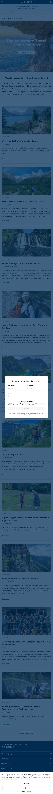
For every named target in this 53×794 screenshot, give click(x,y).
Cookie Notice (12, 777)
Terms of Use (14, 779)
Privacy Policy (5, 779)
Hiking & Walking (24, 404)
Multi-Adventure (40, 404)
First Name (11, 385)
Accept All (26, 783)
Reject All (26, 788)
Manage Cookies (26, 791)
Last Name (30, 385)
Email (9, 393)
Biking (12, 404)
